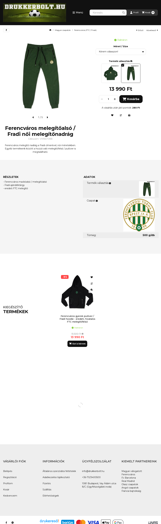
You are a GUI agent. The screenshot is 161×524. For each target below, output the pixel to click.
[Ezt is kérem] (77, 344)
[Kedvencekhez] (112, 115)
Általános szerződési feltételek (59, 471)
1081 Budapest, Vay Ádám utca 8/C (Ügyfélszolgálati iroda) (99, 485)
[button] (77, 12)
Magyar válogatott (132, 471)
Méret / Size (121, 46)
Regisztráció (10, 477)
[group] (106, 309)
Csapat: (92, 200)
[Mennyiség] (108, 99)
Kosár (6, 489)
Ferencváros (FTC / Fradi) (85, 30)
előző (139, 30)
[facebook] (6, 30)
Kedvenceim (10, 495)
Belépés (7, 471)
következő (152, 30)
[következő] (47, 117)
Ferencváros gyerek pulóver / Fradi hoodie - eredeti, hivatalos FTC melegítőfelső (77, 319)
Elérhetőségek (51, 495)
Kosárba (131, 99)
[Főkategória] (50, 30)
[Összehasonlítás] (120, 115)
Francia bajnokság (131, 491)
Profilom (8, 483)
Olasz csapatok (130, 484)
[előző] (33, 117)
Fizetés (47, 483)
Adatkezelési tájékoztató (56, 477)
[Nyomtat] (129, 115)
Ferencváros (128, 474)
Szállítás (47, 489)
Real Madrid (128, 481)
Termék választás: (99, 182)
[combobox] (108, 12)
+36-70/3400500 (91, 477)
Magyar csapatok (63, 30)
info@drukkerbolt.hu (93, 471)
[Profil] (134, 12)
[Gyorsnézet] (92, 290)
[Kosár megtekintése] (148, 12)
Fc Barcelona (129, 477)
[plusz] (115, 99)
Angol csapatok (130, 487)
